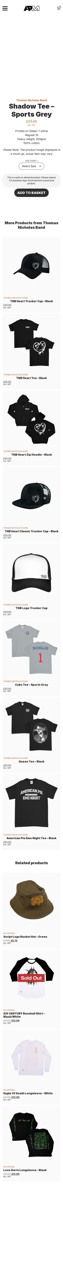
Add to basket (31, 197)
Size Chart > (31, 165)
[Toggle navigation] (5, 8)
